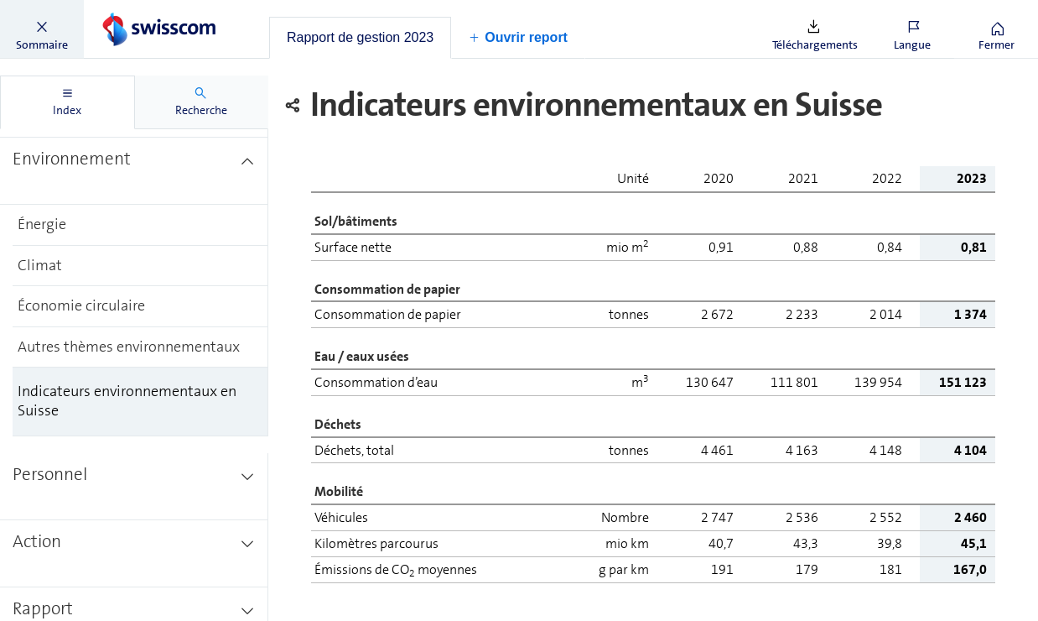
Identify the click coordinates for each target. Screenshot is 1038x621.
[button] (42, 29)
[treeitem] (134, 171)
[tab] (360, 38)
